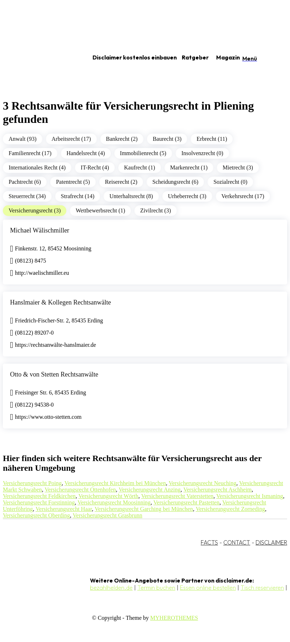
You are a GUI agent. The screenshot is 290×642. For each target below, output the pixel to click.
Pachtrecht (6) (25, 182)
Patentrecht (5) (73, 182)
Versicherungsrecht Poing (32, 483)
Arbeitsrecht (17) (71, 139)
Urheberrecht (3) (187, 196)
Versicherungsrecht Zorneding (230, 509)
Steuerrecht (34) (27, 196)
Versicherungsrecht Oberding (36, 515)
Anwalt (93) (23, 139)
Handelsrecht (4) (86, 153)
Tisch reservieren (262, 587)
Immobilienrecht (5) (143, 153)
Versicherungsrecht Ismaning (249, 496)
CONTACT (236, 542)
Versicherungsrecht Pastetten (186, 502)
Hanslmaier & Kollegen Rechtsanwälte (60, 302)
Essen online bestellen (208, 587)
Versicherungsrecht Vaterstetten (177, 496)
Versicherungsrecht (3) (35, 210)
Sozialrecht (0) (230, 182)
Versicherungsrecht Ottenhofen (80, 490)
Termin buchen (156, 587)
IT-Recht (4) (95, 167)
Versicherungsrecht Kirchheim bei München (115, 483)
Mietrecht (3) (238, 167)
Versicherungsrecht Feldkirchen (39, 496)
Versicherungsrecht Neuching (202, 483)
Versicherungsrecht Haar (63, 509)
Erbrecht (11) (211, 139)
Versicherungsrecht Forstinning (39, 502)
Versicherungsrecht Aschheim (217, 490)
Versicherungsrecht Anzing (150, 490)
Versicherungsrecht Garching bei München (144, 509)
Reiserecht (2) (121, 182)
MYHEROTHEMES (174, 618)
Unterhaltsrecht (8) (131, 196)
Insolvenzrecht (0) (202, 153)
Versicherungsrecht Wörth (108, 496)
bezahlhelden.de (111, 587)
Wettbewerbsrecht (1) (100, 210)
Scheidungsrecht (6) (175, 182)
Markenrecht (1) (189, 167)
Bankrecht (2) (122, 139)
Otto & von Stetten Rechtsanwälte (54, 374)
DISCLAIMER (271, 542)
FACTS (209, 542)
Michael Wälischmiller (39, 230)
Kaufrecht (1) (139, 167)
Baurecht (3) (167, 139)
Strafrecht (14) (78, 196)
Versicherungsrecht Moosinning (114, 502)
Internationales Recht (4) (37, 167)
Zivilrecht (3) (155, 210)
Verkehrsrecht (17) (243, 196)
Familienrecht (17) (30, 153)
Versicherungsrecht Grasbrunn (107, 515)
